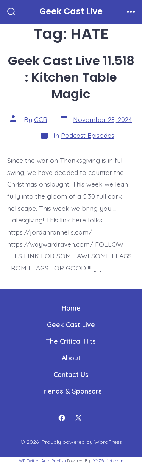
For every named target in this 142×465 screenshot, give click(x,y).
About (71, 358)
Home (71, 308)
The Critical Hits (71, 341)
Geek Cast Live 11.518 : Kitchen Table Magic (71, 77)
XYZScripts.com (108, 460)
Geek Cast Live (71, 324)
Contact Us (71, 374)
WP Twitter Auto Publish (42, 460)
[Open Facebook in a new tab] (61, 418)
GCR (40, 119)
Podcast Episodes (87, 135)
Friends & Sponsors (71, 391)
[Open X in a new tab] (78, 418)
